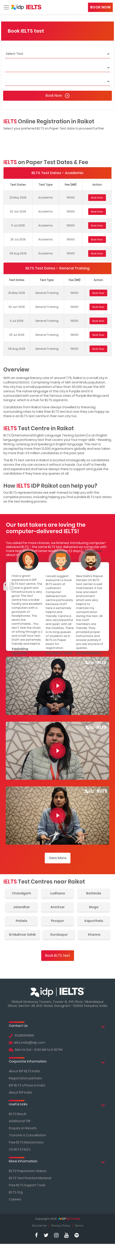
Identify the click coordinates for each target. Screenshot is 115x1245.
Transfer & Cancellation (27, 1135)
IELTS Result (17, 1114)
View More (57, 857)
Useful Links (57, 1105)
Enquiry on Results (23, 1128)
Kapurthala (93, 921)
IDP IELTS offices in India (27, 1085)
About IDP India (20, 1092)
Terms (78, 1225)
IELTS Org (16, 1192)
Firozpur (57, 921)
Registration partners (25, 1078)
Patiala (21, 921)
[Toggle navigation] (6, 7)
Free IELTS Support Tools (27, 1185)
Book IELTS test (57, 955)
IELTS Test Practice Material (30, 1178)
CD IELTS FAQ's (20, 1149)
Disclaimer (39, 1225)
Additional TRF (20, 1121)
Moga (93, 907)
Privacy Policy (60, 1225)
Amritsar (58, 907)
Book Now (100, 7)
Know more (93, 551)
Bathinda (93, 893)
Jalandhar (21, 907)
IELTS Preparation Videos (28, 1171)
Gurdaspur (59, 934)
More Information (57, 1162)
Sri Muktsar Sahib (22, 934)
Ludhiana (57, 893)
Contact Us (57, 1027)
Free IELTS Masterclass (26, 1142)
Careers (15, 1199)
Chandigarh (21, 893)
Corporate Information (57, 1062)
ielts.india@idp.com (27, 1042)
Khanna (94, 934)
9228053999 (21, 1035)
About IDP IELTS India (24, 1071)
